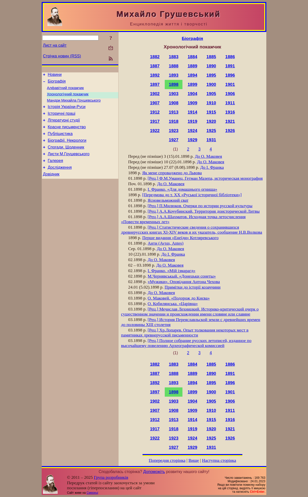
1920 (211, 121)
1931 (211, 139)
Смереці (92, 493)
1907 (155, 102)
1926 (230, 130)
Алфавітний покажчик (65, 90)
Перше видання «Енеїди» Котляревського (180, 237)
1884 (192, 56)
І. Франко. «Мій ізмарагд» (171, 270)
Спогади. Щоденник (66, 156)
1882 (155, 56)
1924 (192, 130)
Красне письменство (67, 134)
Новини (55, 75)
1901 (230, 84)
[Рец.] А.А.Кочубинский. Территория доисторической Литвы (204, 211)
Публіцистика (60, 141)
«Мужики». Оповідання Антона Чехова (184, 281)
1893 (173, 75)
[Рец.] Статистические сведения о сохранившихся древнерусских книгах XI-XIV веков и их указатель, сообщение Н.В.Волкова (191, 230)
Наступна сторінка (219, 460)
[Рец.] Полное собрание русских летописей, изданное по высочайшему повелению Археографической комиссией (186, 343)
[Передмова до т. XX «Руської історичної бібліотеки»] (192, 194)
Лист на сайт (55, 45)
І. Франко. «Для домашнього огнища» (182, 189)
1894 (192, 75)
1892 (155, 75)
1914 (192, 112)
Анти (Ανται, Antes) (165, 243)
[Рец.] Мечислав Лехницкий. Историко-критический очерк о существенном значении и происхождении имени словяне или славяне (190, 312)
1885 (211, 56)
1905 (211, 93)
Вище (193, 460)
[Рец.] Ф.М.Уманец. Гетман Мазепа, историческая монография (205, 178)
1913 (173, 112)
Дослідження (60, 178)
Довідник (51, 186)
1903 (173, 93)
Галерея (55, 171)
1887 (155, 65)
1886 (230, 56)
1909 (192, 102)
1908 (173, 102)
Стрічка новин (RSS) (62, 56)
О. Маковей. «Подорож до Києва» (179, 298)
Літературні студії (64, 126)
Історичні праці (61, 119)
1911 (230, 102)
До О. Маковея (208, 156)
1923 (173, 130)
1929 (192, 139)
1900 (211, 84)
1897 (155, 84)
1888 (173, 65)
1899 (192, 84)
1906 (230, 93)
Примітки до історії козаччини (192, 287)
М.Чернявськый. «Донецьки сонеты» (182, 276)
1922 (155, 130)
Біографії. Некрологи (67, 149)
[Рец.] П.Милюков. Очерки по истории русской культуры (200, 205)
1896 (230, 75)
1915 (211, 112)
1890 (211, 65)
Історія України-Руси (66, 111)
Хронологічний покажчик (68, 97)
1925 (211, 130)
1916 (230, 112)
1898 (173, 84)
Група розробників (111, 477)
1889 (192, 65)
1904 (192, 93)
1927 (173, 139)
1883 (173, 56)
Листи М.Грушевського (68, 164)
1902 (155, 93)
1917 (155, 121)
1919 (192, 121)
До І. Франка (212, 167)
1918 (173, 121)
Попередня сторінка (167, 460)
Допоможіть (154, 472)
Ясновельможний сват (168, 200)
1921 (230, 121)
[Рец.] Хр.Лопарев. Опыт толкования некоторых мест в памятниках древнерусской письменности (184, 332)
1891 (230, 65)
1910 (211, 102)
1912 (155, 112)
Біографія (57, 83)
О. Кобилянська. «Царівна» (173, 303)
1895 (211, 75)
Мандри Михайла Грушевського (74, 104)
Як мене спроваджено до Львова (172, 172)
